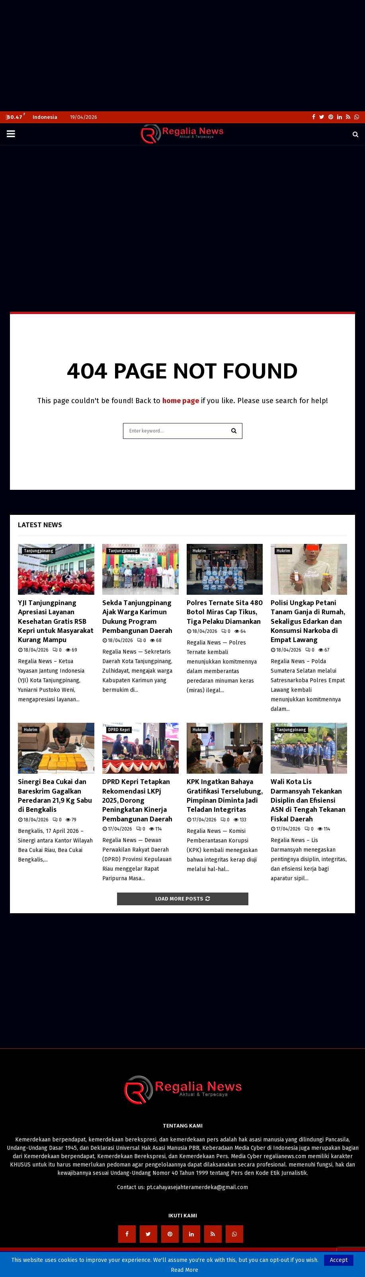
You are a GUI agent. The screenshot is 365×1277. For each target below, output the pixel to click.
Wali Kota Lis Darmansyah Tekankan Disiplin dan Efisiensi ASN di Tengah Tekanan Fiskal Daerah (308, 800)
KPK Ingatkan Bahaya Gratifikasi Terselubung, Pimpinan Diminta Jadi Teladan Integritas (224, 796)
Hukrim (199, 551)
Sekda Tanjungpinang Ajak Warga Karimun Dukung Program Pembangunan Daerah (137, 617)
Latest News (40, 525)
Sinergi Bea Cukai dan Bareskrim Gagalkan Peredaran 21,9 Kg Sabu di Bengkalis (55, 796)
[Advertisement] (182, 55)
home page (180, 400)
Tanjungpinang (38, 551)
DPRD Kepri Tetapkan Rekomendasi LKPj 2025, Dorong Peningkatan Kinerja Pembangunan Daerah (137, 800)
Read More (184, 1270)
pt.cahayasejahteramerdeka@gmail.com (197, 1187)
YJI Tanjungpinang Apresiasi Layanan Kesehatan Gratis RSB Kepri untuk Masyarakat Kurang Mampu (56, 621)
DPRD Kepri (119, 730)
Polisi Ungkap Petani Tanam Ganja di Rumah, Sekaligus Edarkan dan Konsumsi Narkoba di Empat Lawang (308, 621)
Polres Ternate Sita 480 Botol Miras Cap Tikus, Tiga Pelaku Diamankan (225, 612)
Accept (338, 1260)
